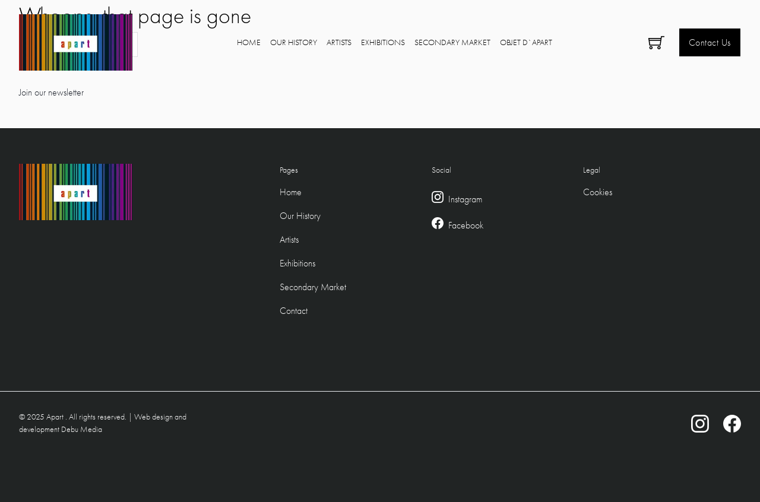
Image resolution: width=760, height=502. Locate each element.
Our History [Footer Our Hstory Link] (300, 215)
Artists (339, 42)
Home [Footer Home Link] (291, 192)
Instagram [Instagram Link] (465, 199)
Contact (294, 310)
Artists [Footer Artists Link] (289, 239)
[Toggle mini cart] (656, 42)
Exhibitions (383, 42)
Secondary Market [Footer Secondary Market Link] (313, 287)
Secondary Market (452, 42)
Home (249, 42)
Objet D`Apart (526, 42)
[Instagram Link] (438, 199)
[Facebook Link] (438, 225)
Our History (293, 42)
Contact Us (710, 42)
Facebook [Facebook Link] (465, 225)
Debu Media (81, 429)
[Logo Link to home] (75, 42)
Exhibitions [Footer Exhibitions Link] (297, 263)
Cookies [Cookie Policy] (597, 192)
